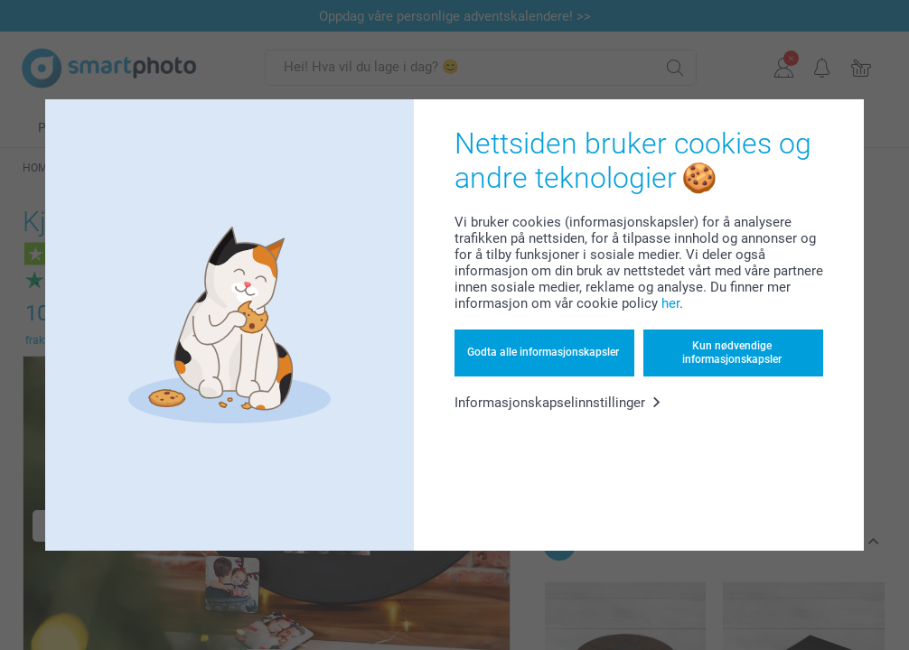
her (670, 303)
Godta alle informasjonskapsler (543, 352)
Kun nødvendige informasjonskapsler (732, 352)
